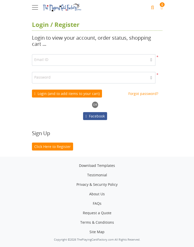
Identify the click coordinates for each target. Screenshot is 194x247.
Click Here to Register (52, 146)
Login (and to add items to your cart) (67, 93)
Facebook (95, 116)
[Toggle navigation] (35, 7)
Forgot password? (143, 93)
